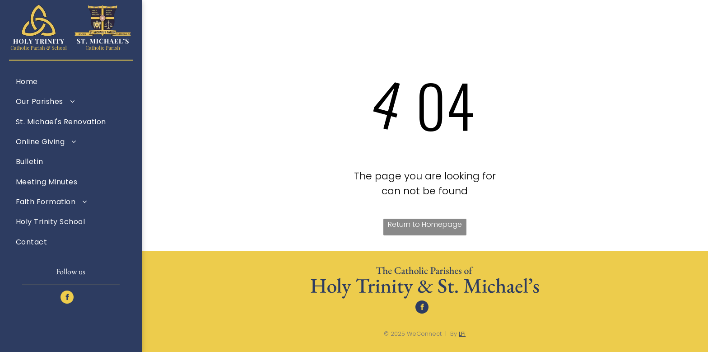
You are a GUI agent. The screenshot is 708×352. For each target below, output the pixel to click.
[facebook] (67, 298)
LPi (462, 333)
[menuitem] (71, 81)
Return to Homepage (425, 224)
